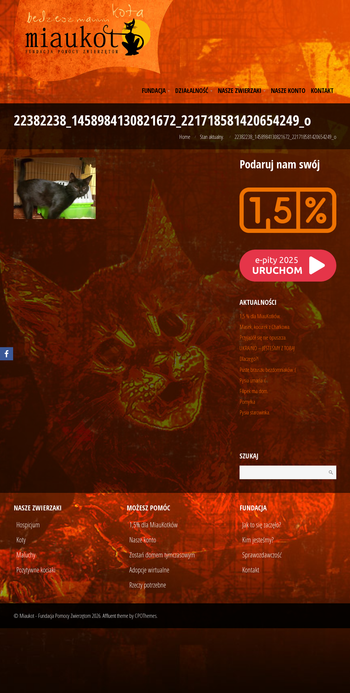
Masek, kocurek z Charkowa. (265, 327)
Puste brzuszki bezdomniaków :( (268, 369)
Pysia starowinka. (255, 412)
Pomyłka (247, 401)
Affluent (109, 615)
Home (184, 137)
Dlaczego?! (249, 358)
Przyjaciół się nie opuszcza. (263, 337)
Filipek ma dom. (254, 391)
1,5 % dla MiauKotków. (260, 316)
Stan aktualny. (212, 137)
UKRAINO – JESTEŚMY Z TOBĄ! (267, 348)
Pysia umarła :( (253, 380)
